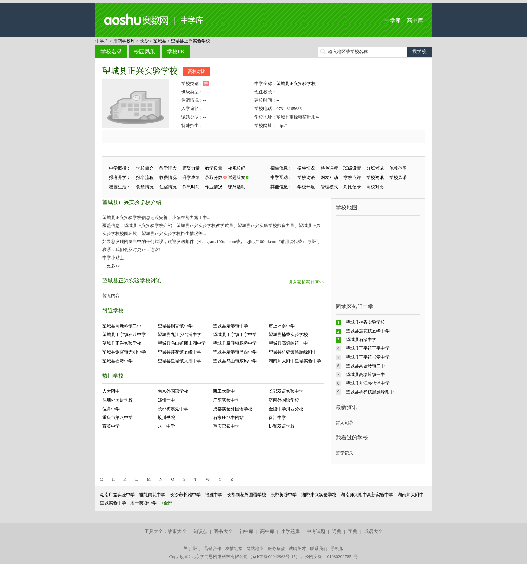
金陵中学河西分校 (286, 408)
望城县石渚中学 (117, 360)
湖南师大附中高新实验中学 (367, 494)
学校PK (176, 51)
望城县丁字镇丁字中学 (235, 334)
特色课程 (329, 168)
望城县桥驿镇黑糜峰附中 (293, 352)
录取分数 (213, 177)
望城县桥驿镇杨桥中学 (235, 343)
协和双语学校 (282, 426)
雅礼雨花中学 (152, 494)
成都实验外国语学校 (232, 408)
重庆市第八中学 (117, 417)
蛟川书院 (166, 417)
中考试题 (316, 531)
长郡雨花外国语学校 (246, 494)
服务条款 (276, 548)
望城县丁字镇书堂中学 (368, 357)
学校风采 (398, 177)
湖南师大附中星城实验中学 (295, 360)
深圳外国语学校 (117, 400)
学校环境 (306, 186)
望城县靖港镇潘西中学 (235, 352)
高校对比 (196, 71)
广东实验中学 (226, 400)
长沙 (144, 40)
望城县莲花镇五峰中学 (179, 352)
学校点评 (352, 177)
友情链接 (234, 548)
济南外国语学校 (284, 400)
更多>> (113, 265)
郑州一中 (166, 400)
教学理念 (168, 168)
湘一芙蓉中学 (143, 502)
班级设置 (352, 168)
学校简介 (145, 168)
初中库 (246, 531)
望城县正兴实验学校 (190, 40)
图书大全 (223, 531)
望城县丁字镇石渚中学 (124, 334)
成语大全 (373, 531)
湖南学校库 (124, 40)
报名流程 (145, 177)
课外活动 (236, 186)
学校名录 (111, 51)
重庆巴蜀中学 (226, 426)
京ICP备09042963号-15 (274, 556)
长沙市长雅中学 (185, 494)
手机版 (337, 548)
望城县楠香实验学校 (288, 334)
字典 (352, 531)
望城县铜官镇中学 (175, 325)
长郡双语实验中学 (286, 391)
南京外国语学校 (173, 391)
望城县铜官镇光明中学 (124, 352)
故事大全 (177, 531)
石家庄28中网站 (228, 417)
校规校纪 (236, 168)
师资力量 (191, 168)
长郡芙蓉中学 (284, 494)
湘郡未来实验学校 (318, 494)
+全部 (166, 502)
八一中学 (166, 426)
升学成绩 (191, 177)
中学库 (392, 20)
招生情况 (306, 168)
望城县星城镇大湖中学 (179, 360)
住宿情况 (168, 186)
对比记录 (352, 186)
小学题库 (290, 531)
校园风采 (144, 51)
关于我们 (192, 548)
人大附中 (111, 391)
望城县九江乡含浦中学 (179, 334)
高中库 (415, 20)
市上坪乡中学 (282, 325)
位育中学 (111, 408)
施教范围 (398, 168)
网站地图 (255, 548)
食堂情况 (145, 186)
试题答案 (236, 177)
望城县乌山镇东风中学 (235, 360)
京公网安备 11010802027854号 (329, 556)
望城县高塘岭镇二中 (121, 325)
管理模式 (329, 186)
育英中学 (111, 426)
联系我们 (318, 548)
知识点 (200, 531)
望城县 (159, 40)
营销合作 (212, 548)
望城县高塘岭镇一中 (288, 343)
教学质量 (213, 168)
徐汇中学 (277, 417)
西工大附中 (224, 391)
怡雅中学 (213, 494)
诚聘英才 (297, 548)
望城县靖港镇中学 (230, 325)
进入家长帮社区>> (306, 282)
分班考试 (375, 168)
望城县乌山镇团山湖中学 (182, 343)
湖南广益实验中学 (117, 494)
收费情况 (168, 177)
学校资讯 (375, 177)
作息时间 (191, 186)
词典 (336, 531)
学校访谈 (306, 177)
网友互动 (329, 177)
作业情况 (213, 186)
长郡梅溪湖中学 (173, 408)
